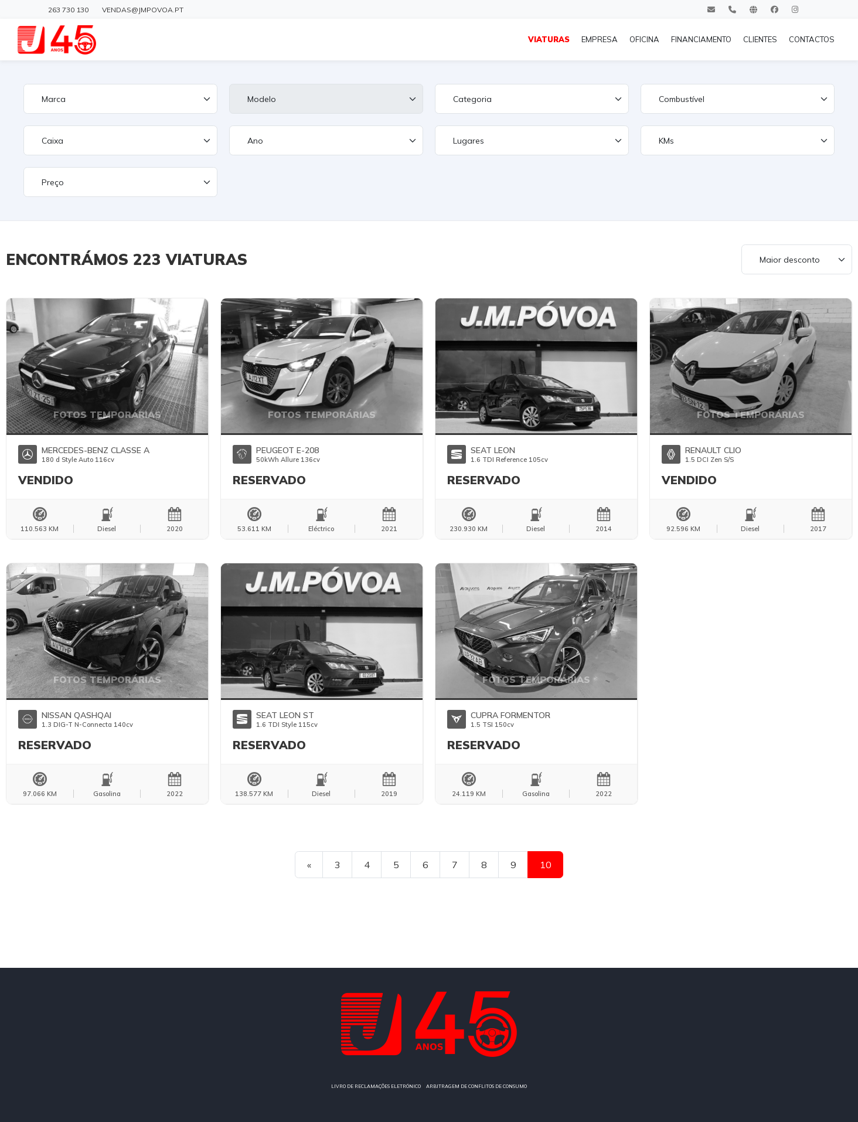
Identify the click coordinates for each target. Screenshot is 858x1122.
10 (545, 865)
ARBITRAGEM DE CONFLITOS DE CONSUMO (476, 1086)
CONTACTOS (812, 39)
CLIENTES (760, 39)
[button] (26, 365)
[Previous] (309, 864)
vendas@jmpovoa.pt (142, 9)
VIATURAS (549, 39)
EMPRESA (599, 39)
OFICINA (644, 39)
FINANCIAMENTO (701, 39)
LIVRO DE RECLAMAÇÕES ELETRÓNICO (376, 1086)
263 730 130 (68, 9)
